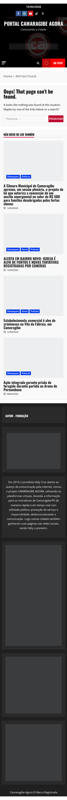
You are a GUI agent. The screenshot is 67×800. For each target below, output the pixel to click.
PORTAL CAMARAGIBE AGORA (33, 23)
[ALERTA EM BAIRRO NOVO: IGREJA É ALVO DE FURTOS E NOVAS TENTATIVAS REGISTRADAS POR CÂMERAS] (33, 234)
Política (26, 176)
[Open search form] (38, 62)
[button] (4, 62)
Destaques (13, 176)
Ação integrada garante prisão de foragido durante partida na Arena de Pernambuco (30, 386)
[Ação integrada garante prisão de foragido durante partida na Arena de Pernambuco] (33, 358)
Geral (25, 249)
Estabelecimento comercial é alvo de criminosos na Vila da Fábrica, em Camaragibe (29, 324)
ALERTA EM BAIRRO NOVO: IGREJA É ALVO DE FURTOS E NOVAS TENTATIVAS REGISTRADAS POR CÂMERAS (31, 262)
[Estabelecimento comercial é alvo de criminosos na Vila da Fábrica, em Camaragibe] (33, 296)
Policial (35, 249)
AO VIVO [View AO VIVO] (52, 63)
